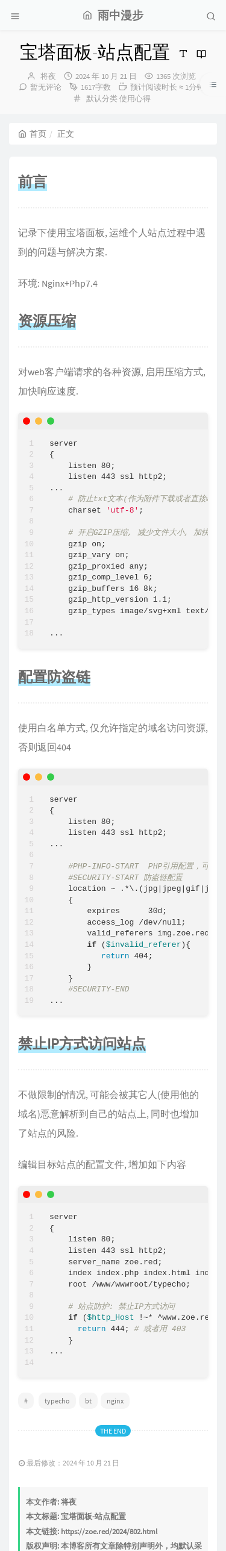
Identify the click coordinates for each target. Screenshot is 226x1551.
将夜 (48, 76)
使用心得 (135, 98)
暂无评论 (45, 87)
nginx (115, 1400)
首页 (32, 133)
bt (88, 1400)
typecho (57, 1400)
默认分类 (102, 98)
